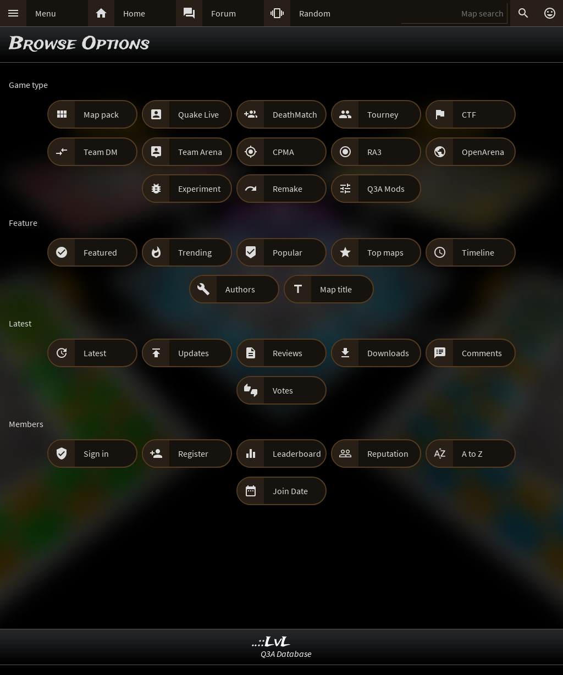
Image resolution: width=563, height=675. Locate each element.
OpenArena (483, 151)
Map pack (101, 114)
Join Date (290, 490)
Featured (100, 252)
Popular (287, 252)
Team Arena (200, 151)
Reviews (287, 352)
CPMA (283, 151)
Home (134, 13)
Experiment (199, 188)
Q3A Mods (386, 188)
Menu (45, 13)
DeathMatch (295, 114)
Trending (195, 252)
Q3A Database (286, 653)
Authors (240, 289)
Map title (336, 289)
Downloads (388, 352)
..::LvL (271, 642)
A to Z (472, 453)
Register (193, 453)
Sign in (96, 453)
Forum (223, 13)
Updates (193, 352)
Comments (482, 352)
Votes (283, 390)
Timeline (478, 252)
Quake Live (198, 114)
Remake (287, 188)
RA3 (374, 151)
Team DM (101, 151)
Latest (95, 352)
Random (314, 13)
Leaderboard (297, 453)
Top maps (385, 252)
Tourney (382, 114)
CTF (469, 114)
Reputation (388, 453)
